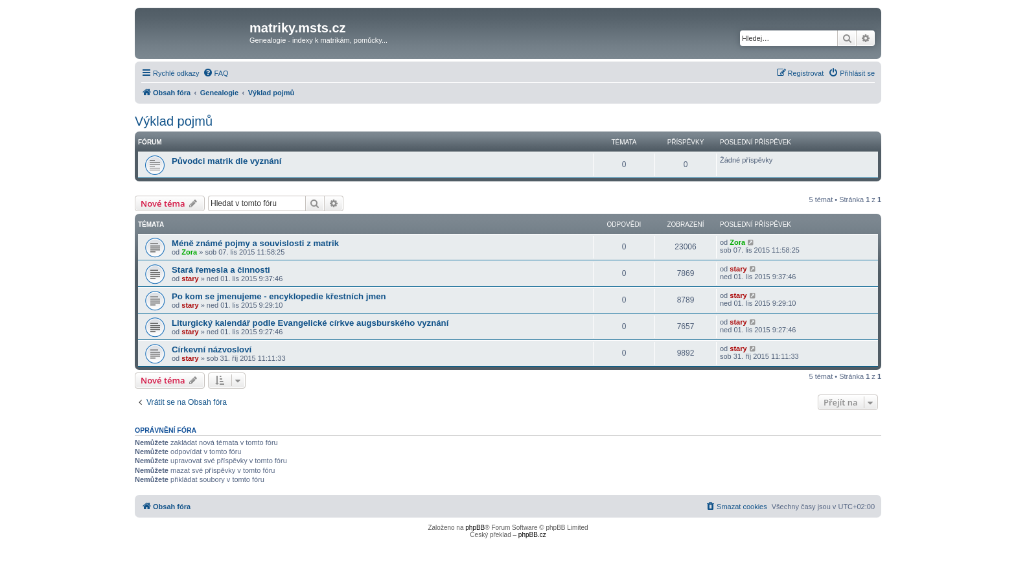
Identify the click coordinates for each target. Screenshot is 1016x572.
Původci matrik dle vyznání (226, 161)
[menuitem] (216, 73)
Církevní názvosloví (211, 349)
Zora (189, 252)
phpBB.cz (532, 534)
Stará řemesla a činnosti (221, 270)
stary (189, 278)
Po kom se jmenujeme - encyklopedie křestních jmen (279, 296)
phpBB (475, 527)
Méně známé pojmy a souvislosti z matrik (255, 243)
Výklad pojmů (174, 121)
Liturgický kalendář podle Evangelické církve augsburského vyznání (310, 323)
